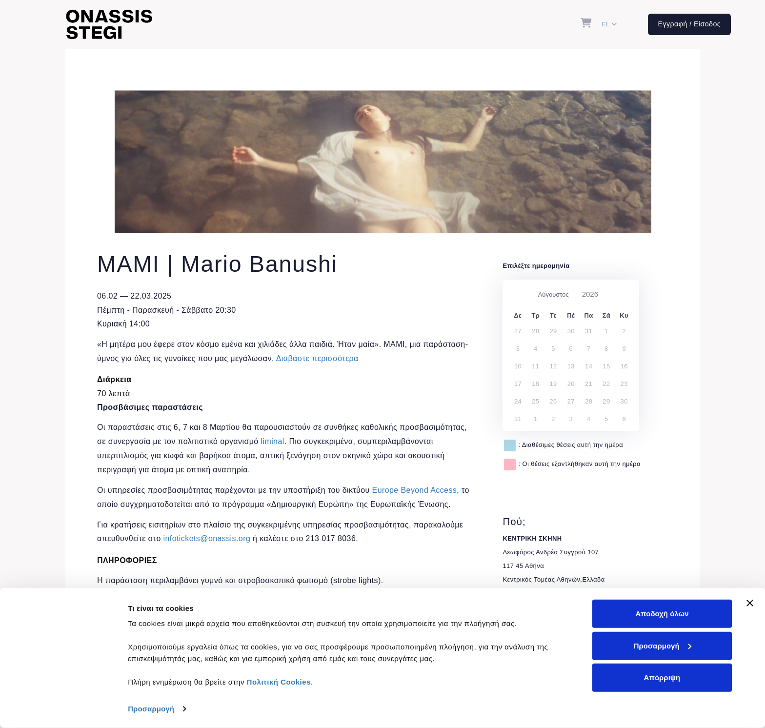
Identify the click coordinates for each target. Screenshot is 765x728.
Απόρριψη (662, 677)
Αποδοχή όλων (661, 613)
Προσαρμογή (151, 709)
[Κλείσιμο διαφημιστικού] (749, 603)
